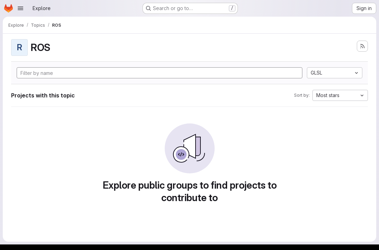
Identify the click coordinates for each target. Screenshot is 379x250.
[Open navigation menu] (20, 8)
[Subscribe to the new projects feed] (362, 46)
